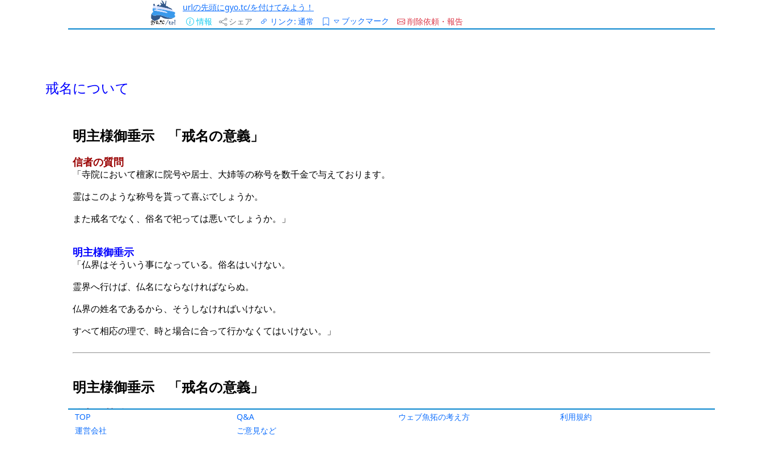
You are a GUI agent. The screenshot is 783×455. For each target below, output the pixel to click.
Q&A (245, 416)
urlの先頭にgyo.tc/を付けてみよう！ (248, 7)
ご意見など (256, 430)
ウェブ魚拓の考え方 (434, 416)
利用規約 (576, 416)
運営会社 (91, 430)
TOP (83, 416)
